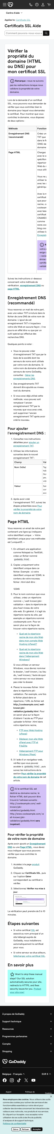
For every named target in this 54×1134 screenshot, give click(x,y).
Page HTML (26, 847)
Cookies (48, 1093)
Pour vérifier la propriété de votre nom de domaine (27, 509)
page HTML (13, 289)
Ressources (8, 1029)
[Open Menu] (3, 4)
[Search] (46, 33)
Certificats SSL (23, 20)
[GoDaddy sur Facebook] (4, 1082)
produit (35, 864)
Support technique (11, 1021)
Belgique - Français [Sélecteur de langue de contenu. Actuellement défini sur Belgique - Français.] (13, 1074)
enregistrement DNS (30, 285)
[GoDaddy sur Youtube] (33, 1082)
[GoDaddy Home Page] (14, 1061)
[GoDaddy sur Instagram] (12, 1082)
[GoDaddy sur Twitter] (26, 1082)
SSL (33, 930)
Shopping (7, 1051)
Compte (6, 1044)
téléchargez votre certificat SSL (29, 956)
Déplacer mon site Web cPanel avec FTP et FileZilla (31, 742)
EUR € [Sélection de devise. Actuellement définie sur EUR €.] (47, 1074)
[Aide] (37, 4)
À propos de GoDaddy (13, 1014)
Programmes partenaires (14, 1036)
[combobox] (24, 33)
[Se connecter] (43, 4)
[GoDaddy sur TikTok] (19, 1082)
